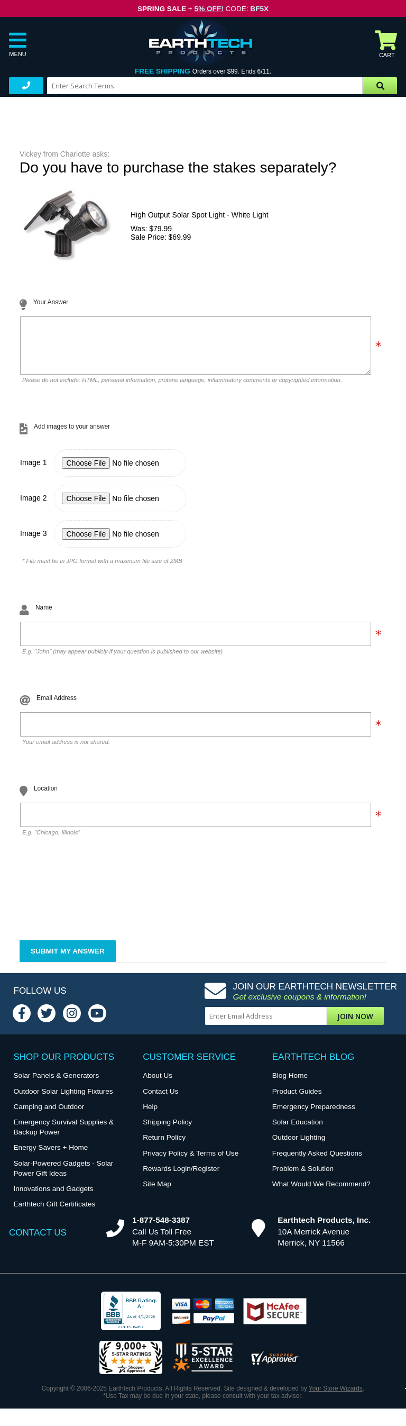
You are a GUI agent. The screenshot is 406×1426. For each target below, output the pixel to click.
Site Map (157, 1192)
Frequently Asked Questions (317, 1161)
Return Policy (164, 1145)
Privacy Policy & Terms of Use (190, 1161)
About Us (157, 1083)
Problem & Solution (303, 1176)
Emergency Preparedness (313, 1115)
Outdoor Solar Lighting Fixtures (63, 1099)
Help (150, 1115)
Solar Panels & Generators (56, 1083)
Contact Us (160, 1099)
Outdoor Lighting (299, 1145)
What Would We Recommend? (321, 1192)
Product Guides (297, 1099)
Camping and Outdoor (49, 1115)
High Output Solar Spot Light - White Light (200, 215)
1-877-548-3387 (161, 1227)
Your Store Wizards (336, 1396)
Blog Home (290, 1083)
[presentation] (100, 904)
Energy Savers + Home (51, 1155)
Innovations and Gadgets (54, 1197)
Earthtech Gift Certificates (55, 1212)
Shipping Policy (167, 1130)
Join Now (355, 1024)
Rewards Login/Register (181, 1176)
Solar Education (297, 1130)
